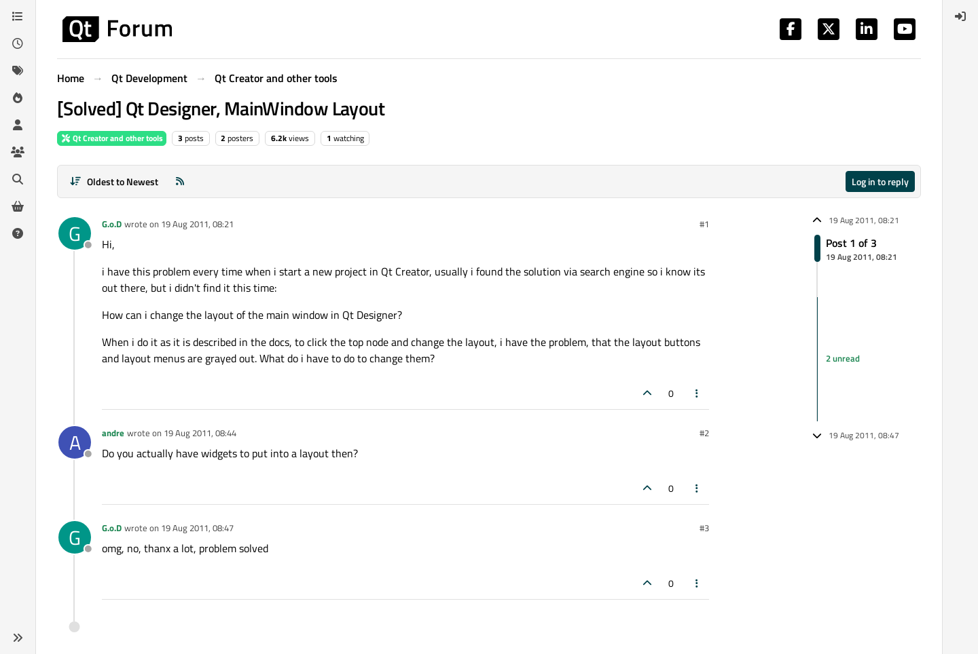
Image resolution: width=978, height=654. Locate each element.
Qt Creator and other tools (111, 138)
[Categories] (17, 16)
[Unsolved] (17, 233)
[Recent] (17, 43)
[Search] (17, 179)
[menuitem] (960, 16)
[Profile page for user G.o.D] (74, 233)
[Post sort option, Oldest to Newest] (113, 181)
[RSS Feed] (180, 181)
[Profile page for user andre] (74, 442)
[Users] (17, 125)
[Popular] (17, 98)
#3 (704, 528)
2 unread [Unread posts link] (843, 359)
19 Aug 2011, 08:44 (200, 433)
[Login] (960, 16)
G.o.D (112, 224)
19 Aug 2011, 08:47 (197, 528)
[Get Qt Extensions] (17, 206)
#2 (704, 433)
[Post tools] (697, 393)
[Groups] (17, 152)
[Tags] (17, 70)
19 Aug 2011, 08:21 (197, 224)
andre (113, 433)
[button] (17, 638)
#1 (704, 224)
